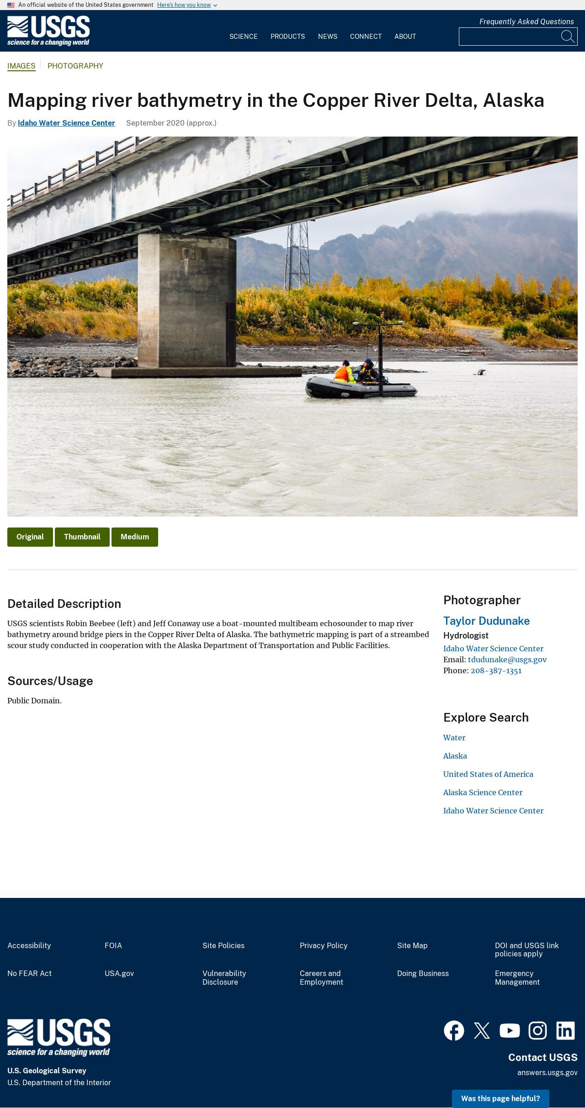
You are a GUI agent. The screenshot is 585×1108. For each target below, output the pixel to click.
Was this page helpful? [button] (500, 1098)
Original (30, 537)
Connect (366, 36)
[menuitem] (243, 31)
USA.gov (119, 974)
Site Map (412, 946)
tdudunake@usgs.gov (507, 659)
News (327, 36)
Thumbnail (82, 537)
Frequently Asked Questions (526, 21)
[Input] (518, 36)
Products (288, 36)
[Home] (48, 44)
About (405, 36)
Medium (135, 537)
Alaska (455, 755)
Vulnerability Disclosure (224, 978)
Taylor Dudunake (486, 620)
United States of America (488, 774)
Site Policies (223, 946)
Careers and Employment (321, 978)
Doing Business (423, 974)
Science (243, 36)
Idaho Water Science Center (66, 123)
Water (454, 737)
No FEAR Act (29, 974)
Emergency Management (517, 978)
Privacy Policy (324, 946)
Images (21, 66)
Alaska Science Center (482, 792)
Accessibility (29, 946)
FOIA (113, 946)
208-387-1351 (496, 670)
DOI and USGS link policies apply (527, 950)
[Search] (568, 36)
